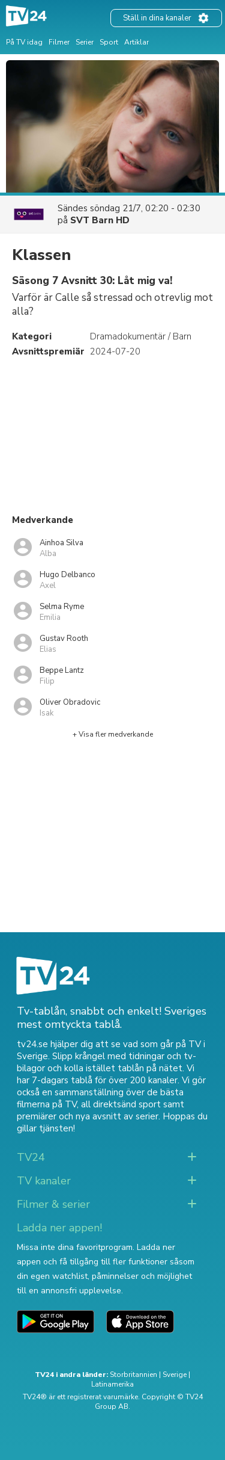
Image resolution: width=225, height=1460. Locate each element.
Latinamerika (112, 1384)
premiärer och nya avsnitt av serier (87, 1116)
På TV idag (24, 42)
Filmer (59, 42)
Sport (109, 42)
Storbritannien (133, 1374)
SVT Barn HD (100, 220)
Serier (85, 42)
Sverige (175, 1374)
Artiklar (136, 42)
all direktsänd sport (121, 1104)
